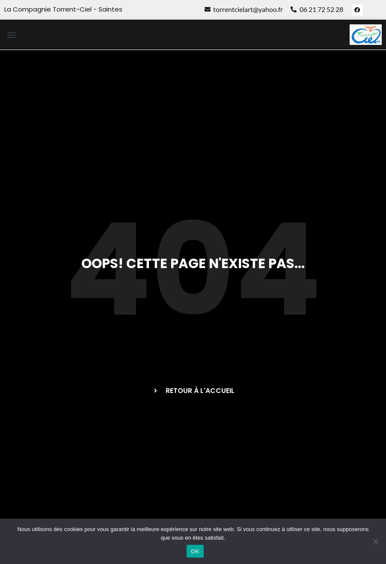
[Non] (375, 541)
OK (195, 551)
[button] (11, 35)
